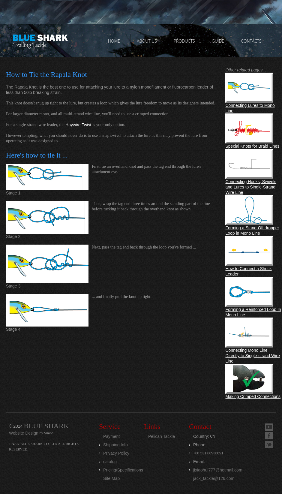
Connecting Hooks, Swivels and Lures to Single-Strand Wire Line (250, 187)
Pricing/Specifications (123, 470)
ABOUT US (147, 41)
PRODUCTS (184, 41)
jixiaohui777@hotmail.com (217, 470)
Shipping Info (115, 444)
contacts (251, 41)
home (114, 41)
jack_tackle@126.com (213, 478)
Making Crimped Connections (252, 396)
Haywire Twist (78, 124)
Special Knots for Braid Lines (252, 146)
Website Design (24, 433)
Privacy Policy (116, 453)
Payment (111, 436)
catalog (110, 461)
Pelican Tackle (161, 436)
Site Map (111, 478)
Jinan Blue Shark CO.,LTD (40, 40)
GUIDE (218, 41)
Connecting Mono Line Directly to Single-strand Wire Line (252, 355)
